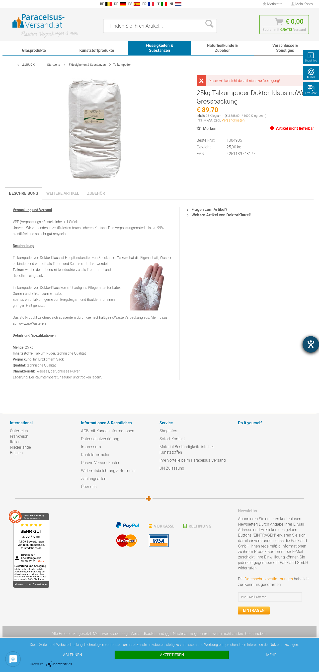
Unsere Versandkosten (100, 462)
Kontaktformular (95, 454)
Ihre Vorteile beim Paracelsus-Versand (193, 460)
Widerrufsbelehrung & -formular (108, 470)
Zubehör (96, 193)
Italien (15, 441)
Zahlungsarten (93, 478)
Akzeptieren (172, 655)
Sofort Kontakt (172, 438)
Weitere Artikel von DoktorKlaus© (219, 215)
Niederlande (20, 447)
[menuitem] (12, 4)
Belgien (16, 452)
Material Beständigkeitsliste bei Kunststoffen (187, 449)
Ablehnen (72, 655)
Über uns (89, 486)
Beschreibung (23, 193)
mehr (271, 655)
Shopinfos (168, 430)
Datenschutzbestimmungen (268, 579)
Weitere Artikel (62, 193)
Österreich (19, 430)
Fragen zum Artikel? (207, 209)
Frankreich (19, 436)
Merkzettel (273, 4)
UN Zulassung (172, 468)
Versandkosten (233, 120)
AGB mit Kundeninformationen (107, 430)
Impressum (91, 446)
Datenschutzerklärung (100, 438)
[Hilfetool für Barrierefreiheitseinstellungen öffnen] (311, 344)
